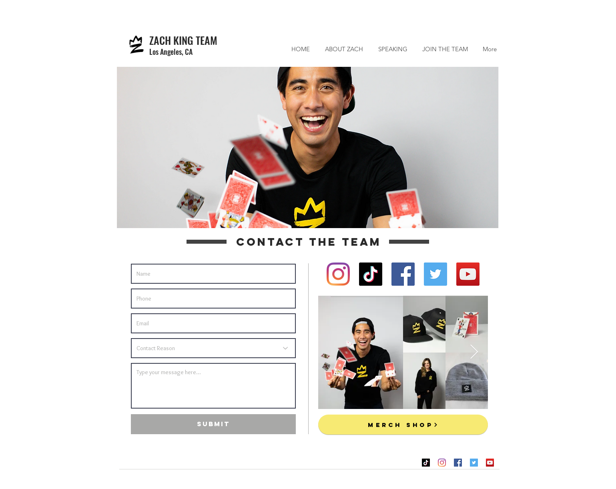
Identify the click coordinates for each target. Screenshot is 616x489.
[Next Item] (474, 352)
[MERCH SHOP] (403, 425)
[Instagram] (338, 274)
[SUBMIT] (213, 424)
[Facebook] (403, 274)
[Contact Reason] (213, 348)
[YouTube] (468, 274)
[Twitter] (435, 274)
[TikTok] (370, 274)
